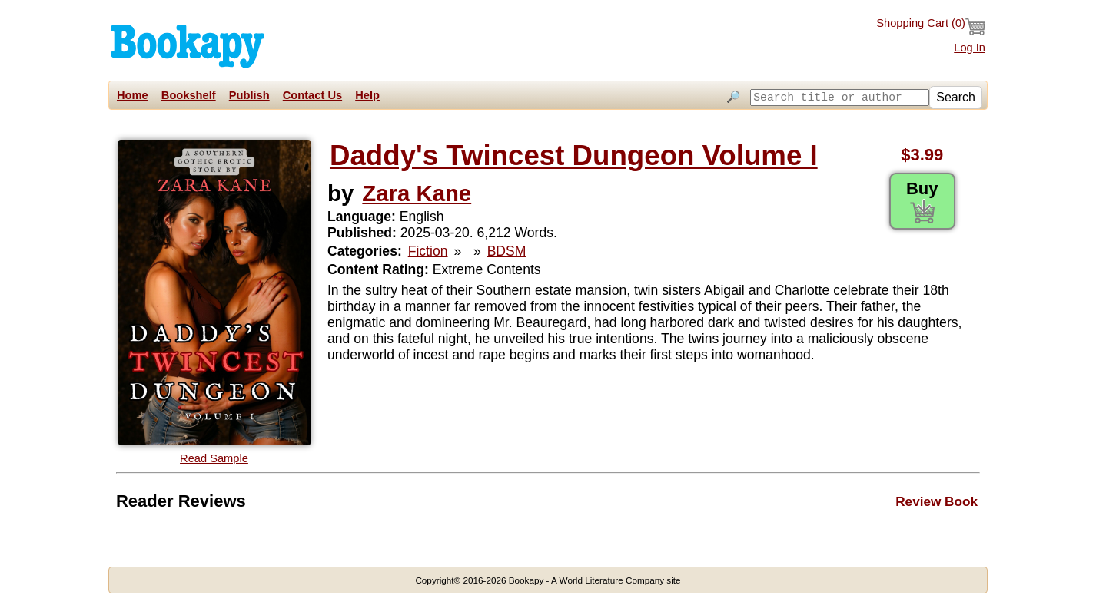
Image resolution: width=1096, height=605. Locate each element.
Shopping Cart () (930, 27)
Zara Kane (416, 193)
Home (132, 95)
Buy (922, 201)
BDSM (506, 251)
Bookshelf (188, 95)
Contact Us (312, 95)
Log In (969, 47)
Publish (249, 95)
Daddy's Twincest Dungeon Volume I (574, 155)
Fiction (428, 251)
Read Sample (214, 458)
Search (955, 97)
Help (367, 95)
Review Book (936, 501)
